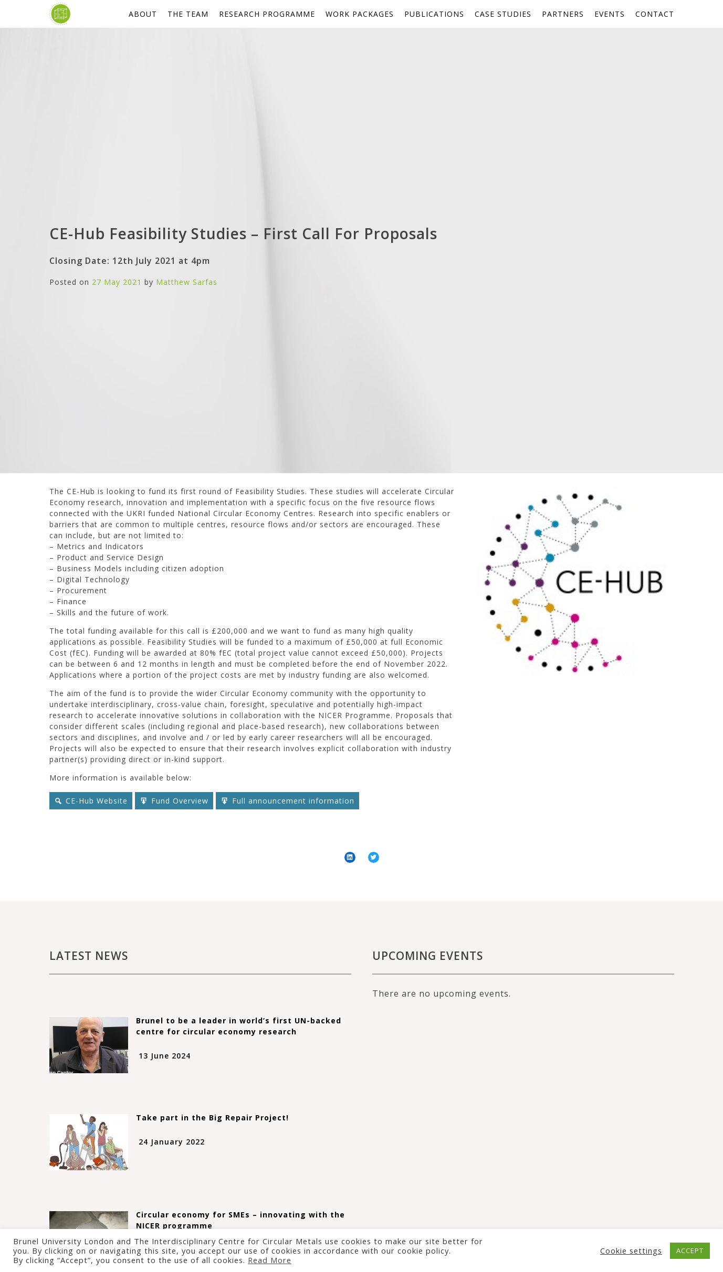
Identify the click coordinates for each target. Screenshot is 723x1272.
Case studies (503, 14)
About (143, 14)
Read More (269, 1260)
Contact (654, 14)
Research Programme (267, 14)
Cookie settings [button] (631, 1250)
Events (609, 14)
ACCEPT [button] (690, 1250)
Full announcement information (293, 801)
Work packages (360, 14)
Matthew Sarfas (186, 282)
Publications (434, 14)
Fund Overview (179, 801)
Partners (563, 14)
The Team (187, 14)
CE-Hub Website (97, 801)
